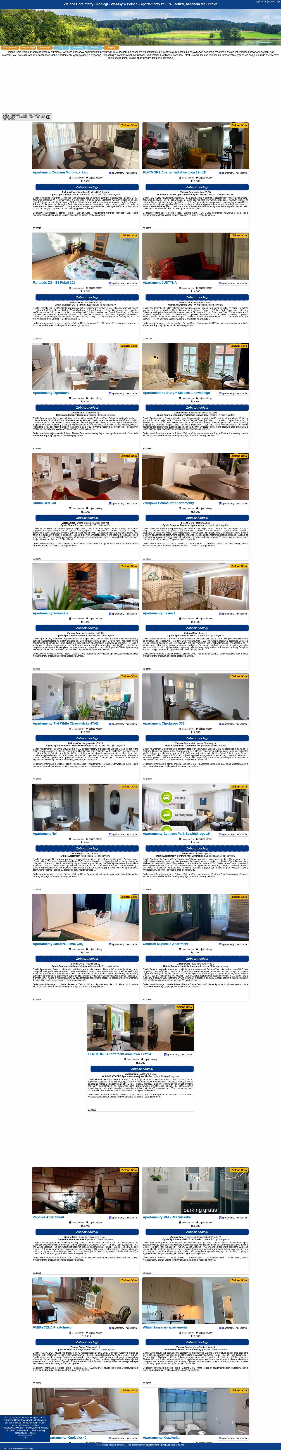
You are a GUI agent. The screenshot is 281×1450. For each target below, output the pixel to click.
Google (17, 1420)
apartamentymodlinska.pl (268, 1)
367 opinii (111, 752)
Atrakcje (94, 48)
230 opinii (165, 1083)
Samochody (78, 48)
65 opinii (104, 311)
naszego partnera (97, 222)
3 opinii (210, 311)
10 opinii (214, 1356)
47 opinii (108, 201)
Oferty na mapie (28, 48)
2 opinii (102, 1356)
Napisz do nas (177, 1445)
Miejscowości (44, 48)
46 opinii (97, 862)
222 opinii (99, 1246)
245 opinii (220, 201)
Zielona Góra (129, 125)
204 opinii (210, 642)
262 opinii (101, 422)
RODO (32, 1433)
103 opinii (97, 532)
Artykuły (111, 48)
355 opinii (221, 862)
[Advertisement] (140, 86)
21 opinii (222, 422)
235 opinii (106, 973)
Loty (61, 48)
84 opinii (213, 752)
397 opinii (101, 642)
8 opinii (216, 532)
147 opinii (215, 1246)
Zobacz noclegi (87, 194)
